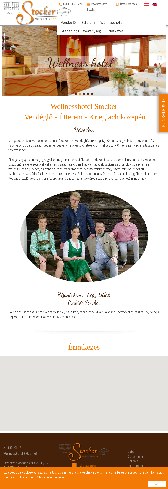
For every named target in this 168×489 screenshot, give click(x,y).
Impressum (135, 466)
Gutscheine (135, 456)
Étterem (88, 22)
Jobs (131, 452)
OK (157, 484)
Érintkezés (115, 31)
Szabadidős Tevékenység (81, 31)
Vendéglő (68, 22)
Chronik (133, 461)
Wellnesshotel (111, 22)
